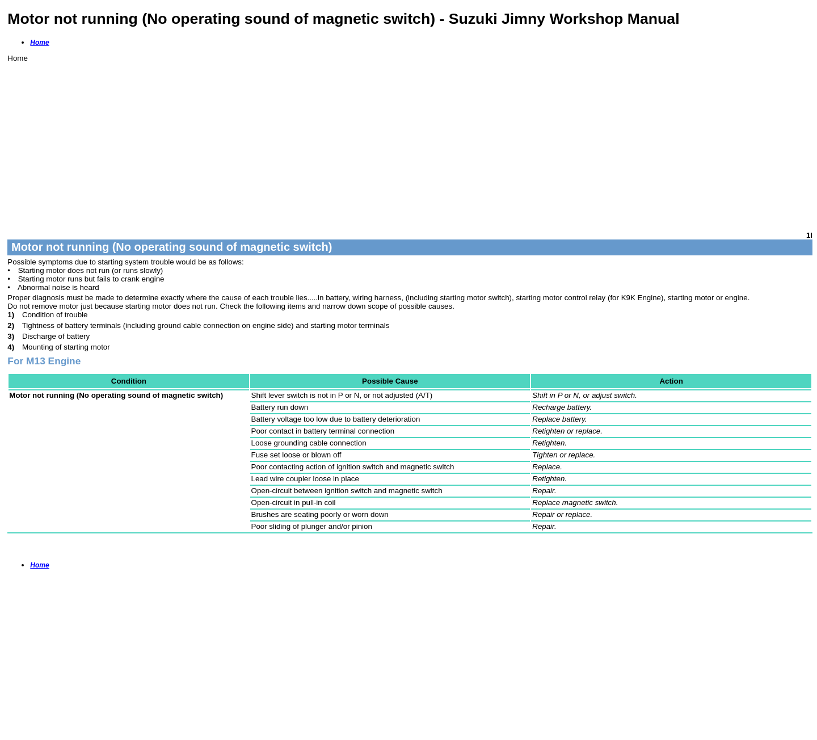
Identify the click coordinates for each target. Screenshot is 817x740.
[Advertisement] (347, 141)
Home (39, 43)
